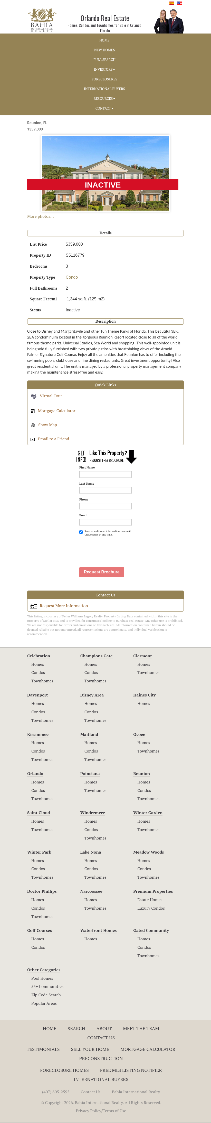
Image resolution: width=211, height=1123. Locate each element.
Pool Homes (42, 978)
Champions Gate (96, 656)
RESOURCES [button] (105, 98)
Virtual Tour (46, 396)
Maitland (89, 734)
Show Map (43, 425)
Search (76, 1028)
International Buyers (101, 1079)
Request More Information (59, 605)
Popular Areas (44, 1003)
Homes (37, 664)
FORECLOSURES (104, 79)
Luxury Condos (151, 908)
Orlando (35, 773)
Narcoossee (91, 891)
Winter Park (39, 852)
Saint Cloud (38, 812)
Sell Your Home (90, 1049)
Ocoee (139, 734)
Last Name (86, 483)
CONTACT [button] (104, 108)
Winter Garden (147, 812)
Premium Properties (153, 891)
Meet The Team (141, 1028)
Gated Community (151, 930)
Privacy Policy (88, 1111)
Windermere (92, 812)
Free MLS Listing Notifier (131, 1070)
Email (83, 515)
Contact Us (101, 1037)
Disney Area (92, 695)
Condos (38, 672)
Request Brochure (102, 572)
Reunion (141, 773)
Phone (83, 499)
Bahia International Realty (136, 1092)
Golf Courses (39, 930)
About (104, 1028)
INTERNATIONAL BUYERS (104, 88)
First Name (87, 467)
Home (49, 1028)
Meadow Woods (148, 852)
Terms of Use (114, 1111)
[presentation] (118, 549)
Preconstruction (101, 1058)
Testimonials (43, 1049)
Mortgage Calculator (52, 410)
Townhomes (42, 681)
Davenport (37, 695)
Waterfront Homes (98, 930)
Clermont (142, 656)
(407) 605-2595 (56, 1092)
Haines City (144, 695)
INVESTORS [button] (104, 69)
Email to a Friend (49, 439)
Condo (72, 277)
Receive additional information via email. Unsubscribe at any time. (105, 532)
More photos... (40, 216)
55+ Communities (47, 986)
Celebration (38, 656)
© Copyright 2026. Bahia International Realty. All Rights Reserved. (101, 1102)
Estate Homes (149, 899)
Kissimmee (38, 734)
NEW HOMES (104, 50)
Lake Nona (90, 852)
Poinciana (90, 773)
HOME (104, 40)
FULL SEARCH (104, 59)
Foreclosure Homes (64, 1070)
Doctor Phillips (42, 891)
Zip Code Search (46, 995)
